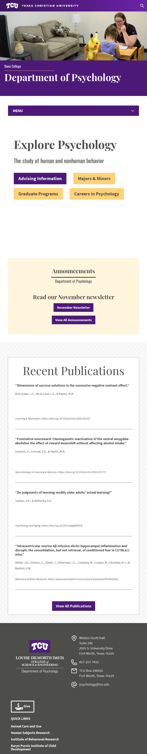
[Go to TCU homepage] (42, 6)
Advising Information (40, 135)
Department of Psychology (62, 34)
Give (22, 663)
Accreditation (80, 738)
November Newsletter (73, 264)
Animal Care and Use (26, 683)
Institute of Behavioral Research (35, 696)
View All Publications (73, 563)
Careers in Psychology (96, 151)
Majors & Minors (94, 135)
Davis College (12, 22)
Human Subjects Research (30, 690)
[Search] (142, 5)
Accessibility (40, 733)
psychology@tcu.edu (94, 641)
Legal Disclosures (119, 733)
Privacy (62, 738)
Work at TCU (20, 733)
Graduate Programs (38, 151)
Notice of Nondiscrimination (71, 733)
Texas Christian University (73, 748)
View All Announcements (73, 277)
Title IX (98, 733)
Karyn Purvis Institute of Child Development (33, 704)
